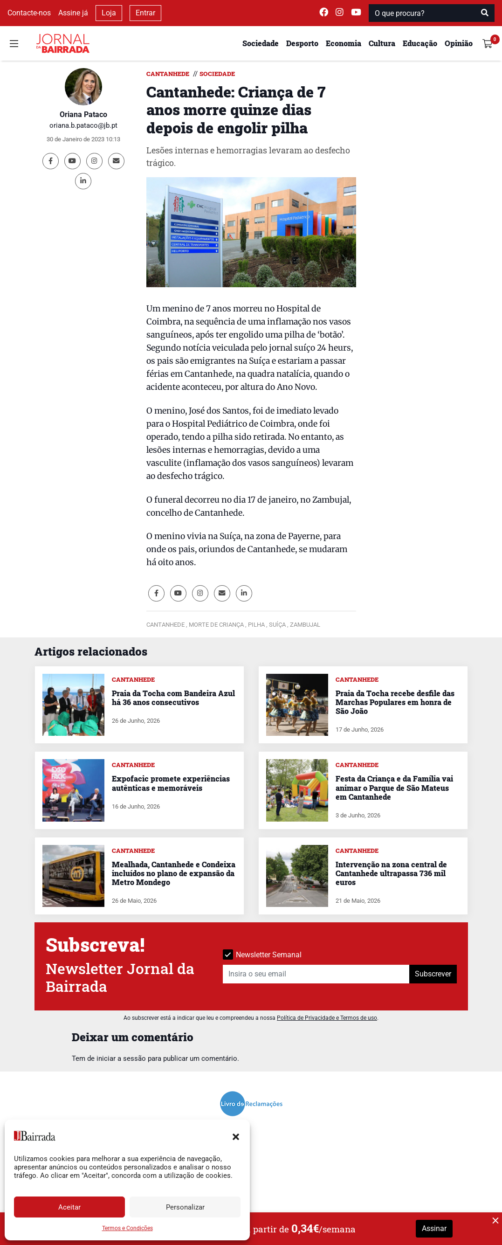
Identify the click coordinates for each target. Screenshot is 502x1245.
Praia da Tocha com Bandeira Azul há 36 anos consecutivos (173, 697)
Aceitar (69, 1207)
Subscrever (433, 973)
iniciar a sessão (121, 1058)
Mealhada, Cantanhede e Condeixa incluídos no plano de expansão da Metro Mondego (173, 873)
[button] (236, 1136)
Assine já (73, 12)
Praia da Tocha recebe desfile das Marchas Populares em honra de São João (395, 702)
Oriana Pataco (83, 114)
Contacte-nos (29, 12)
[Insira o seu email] (316, 974)
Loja (109, 12)
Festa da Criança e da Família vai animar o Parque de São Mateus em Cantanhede (394, 787)
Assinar (434, 1228)
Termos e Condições (127, 1228)
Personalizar (185, 1207)
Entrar (145, 12)
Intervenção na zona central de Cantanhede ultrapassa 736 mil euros (391, 873)
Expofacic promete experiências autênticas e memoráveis (171, 783)
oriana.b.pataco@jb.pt (83, 125)
